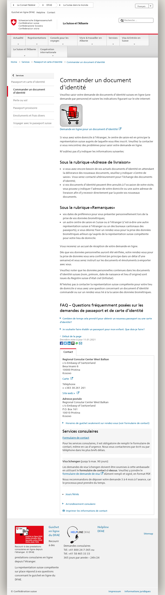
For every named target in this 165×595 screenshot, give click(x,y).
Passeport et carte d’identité (48, 62)
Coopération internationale (52, 52)
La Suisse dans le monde (75, 5)
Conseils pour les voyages (62, 41)
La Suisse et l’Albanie (24, 52)
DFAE (49, 5)
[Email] (80, 342)
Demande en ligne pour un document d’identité (90, 129)
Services (113, 41)
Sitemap (148, 533)
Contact (66, 351)
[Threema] (73, 342)
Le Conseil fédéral (26, 5)
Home (14, 62)
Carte (67, 378)
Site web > (70, 393)
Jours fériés (72, 494)
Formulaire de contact (75, 437)
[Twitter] (65, 342)
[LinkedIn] (69, 342)
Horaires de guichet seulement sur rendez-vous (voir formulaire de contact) (107, 423)
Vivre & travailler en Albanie (92, 41)
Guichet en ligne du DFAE (54, 531)
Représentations (37, 41)
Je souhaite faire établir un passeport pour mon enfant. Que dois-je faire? (103, 329)
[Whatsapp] (77, 342)
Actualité (18, 41)
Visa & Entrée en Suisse (134, 41)
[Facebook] (62, 342)
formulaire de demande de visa (82, 473)
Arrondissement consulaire (80, 503)
